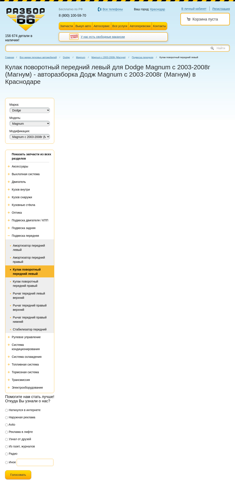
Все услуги (119, 26)
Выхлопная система (26, 174)
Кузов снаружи (22, 197)
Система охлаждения (26, 356)
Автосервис (102, 26)
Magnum (80, 57)
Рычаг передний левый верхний (29, 295)
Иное (10, 462)
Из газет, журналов (20, 446)
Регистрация (221, 8)
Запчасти (66, 26)
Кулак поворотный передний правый (25, 283)
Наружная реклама (20, 417)
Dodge (66, 57)
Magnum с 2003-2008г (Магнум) (108, 57)
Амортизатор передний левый (29, 248)
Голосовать (18, 475)
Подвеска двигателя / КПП (30, 220)
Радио (11, 453)
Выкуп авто (83, 26)
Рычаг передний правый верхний (30, 307)
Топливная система (25, 364)
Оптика (17, 212)
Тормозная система (25, 372)
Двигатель (19, 182)
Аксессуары (20, 166)
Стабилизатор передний (30, 329)
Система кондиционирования (26, 347)
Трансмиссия (21, 380)
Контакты (159, 26)
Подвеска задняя (23, 228)
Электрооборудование (27, 387)
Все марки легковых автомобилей (38, 57)
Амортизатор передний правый (29, 259)
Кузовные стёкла (23, 205)
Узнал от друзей (18, 439)
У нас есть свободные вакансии (103, 36)
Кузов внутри (21, 189)
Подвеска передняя (142, 57)
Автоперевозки (140, 26)
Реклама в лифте (19, 432)
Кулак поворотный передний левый (27, 271)
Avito (10, 424)
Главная (9, 57)
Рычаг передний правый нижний (30, 319)
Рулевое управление (26, 337)
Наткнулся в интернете (23, 410)
